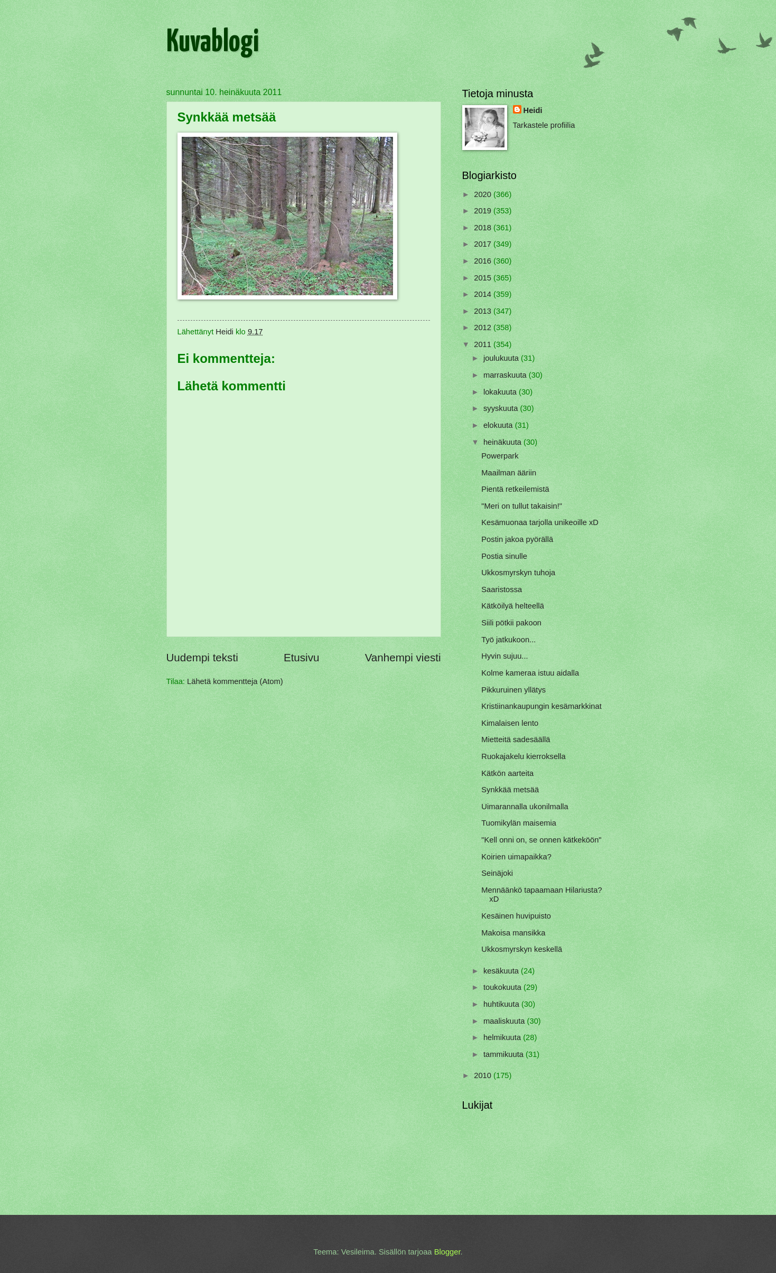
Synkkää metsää (510, 789)
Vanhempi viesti (403, 657)
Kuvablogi (212, 43)
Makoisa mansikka (513, 933)
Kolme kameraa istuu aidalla (530, 673)
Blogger (447, 1252)
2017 (483, 244)
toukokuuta (503, 987)
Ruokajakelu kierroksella (523, 756)
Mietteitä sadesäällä (515, 739)
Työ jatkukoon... (508, 639)
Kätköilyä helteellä (512, 606)
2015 (483, 278)
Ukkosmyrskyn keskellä (521, 949)
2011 (483, 344)
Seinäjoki (497, 873)
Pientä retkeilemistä (515, 489)
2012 (483, 327)
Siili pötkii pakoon (511, 623)
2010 (483, 1075)
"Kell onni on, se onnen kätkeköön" (541, 840)
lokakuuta (501, 392)
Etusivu (302, 657)
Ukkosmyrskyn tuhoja (518, 572)
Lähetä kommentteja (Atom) (235, 681)
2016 (483, 261)
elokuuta (499, 425)
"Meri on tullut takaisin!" (521, 506)
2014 (483, 294)
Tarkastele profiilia (544, 125)
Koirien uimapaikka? (516, 857)
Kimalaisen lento (509, 723)
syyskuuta (501, 408)
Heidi (533, 110)
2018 (483, 227)
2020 (483, 194)
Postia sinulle (504, 556)
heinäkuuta (503, 442)
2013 (483, 311)
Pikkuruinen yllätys (513, 690)
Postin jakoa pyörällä (517, 539)
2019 (483, 211)
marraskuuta (506, 375)
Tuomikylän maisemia (518, 823)
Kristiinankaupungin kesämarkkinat (541, 706)
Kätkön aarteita (507, 773)
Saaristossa (501, 589)
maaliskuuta (505, 1021)
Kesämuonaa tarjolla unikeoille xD (540, 522)
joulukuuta (502, 358)
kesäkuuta (502, 971)
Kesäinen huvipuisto (516, 916)
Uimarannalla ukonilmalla (524, 806)
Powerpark (499, 456)
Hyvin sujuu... (504, 656)
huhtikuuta (502, 1004)
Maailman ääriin (508, 473)
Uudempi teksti (202, 657)
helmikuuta (503, 1037)
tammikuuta (504, 1054)
